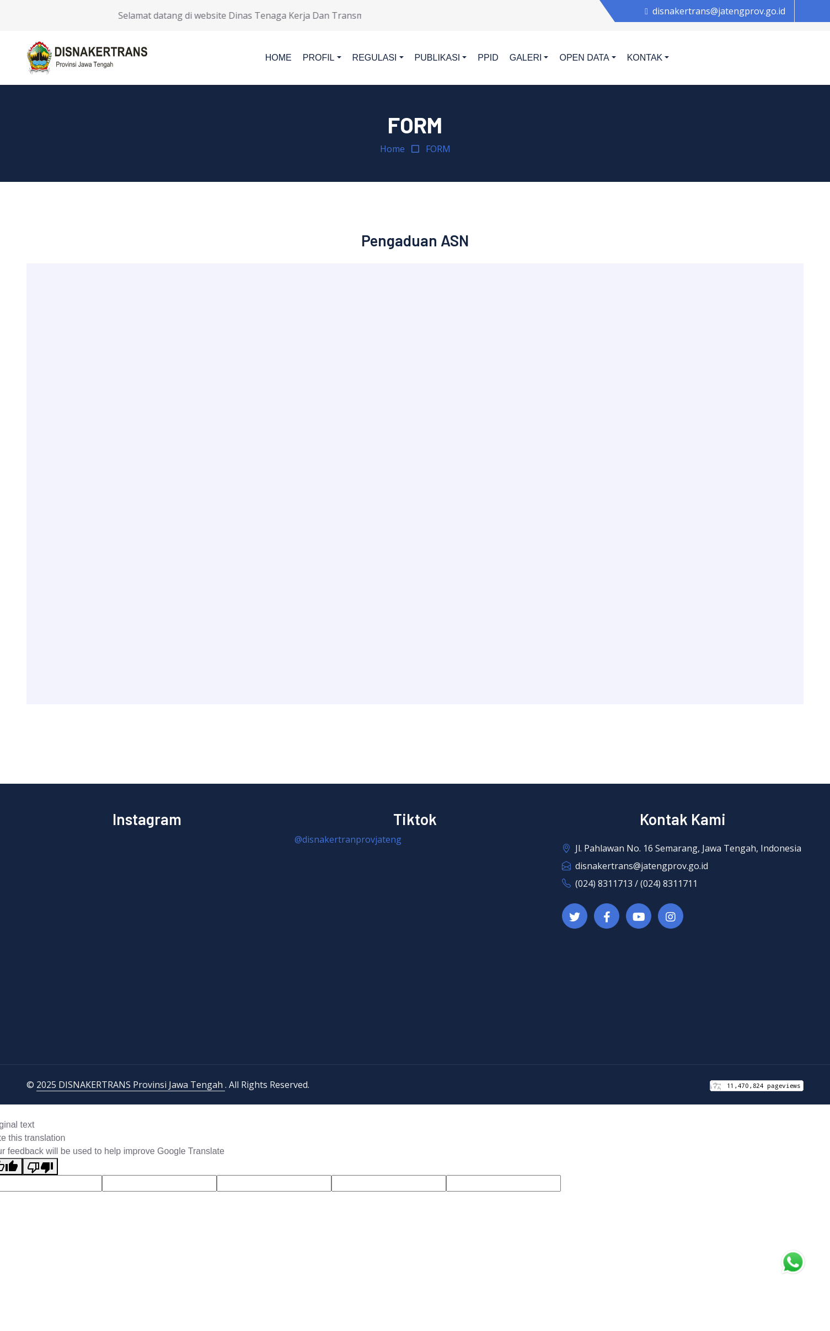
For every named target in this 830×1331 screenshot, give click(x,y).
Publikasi (437, 57)
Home (278, 57)
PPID (488, 57)
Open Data (584, 57)
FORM (438, 149)
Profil (319, 57)
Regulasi (374, 57)
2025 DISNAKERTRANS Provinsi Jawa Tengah (130, 1085)
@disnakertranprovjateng (347, 839)
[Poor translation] (40, 1166)
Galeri (526, 57)
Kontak (645, 57)
